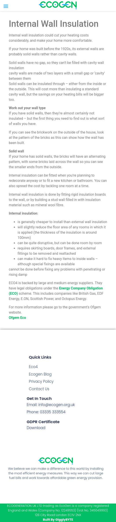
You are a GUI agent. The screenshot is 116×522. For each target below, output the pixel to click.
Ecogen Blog (40, 374)
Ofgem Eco (17, 318)
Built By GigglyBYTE (58, 519)
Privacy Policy (41, 381)
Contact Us (39, 389)
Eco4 (33, 366)
